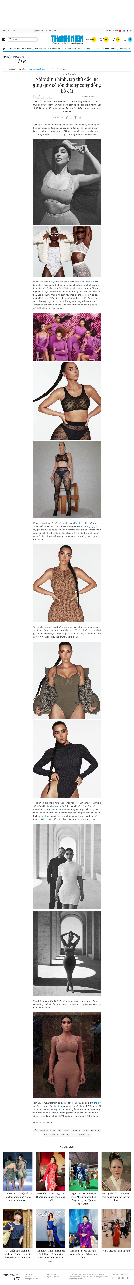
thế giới (97, 1103)
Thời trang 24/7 (9, 69)
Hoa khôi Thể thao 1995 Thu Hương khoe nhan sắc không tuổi (50, 1197)
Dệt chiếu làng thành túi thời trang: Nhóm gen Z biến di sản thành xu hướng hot (18, 1254)
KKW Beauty (84, 1135)
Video (107, 49)
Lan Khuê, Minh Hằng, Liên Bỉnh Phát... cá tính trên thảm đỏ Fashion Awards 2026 (51, 1255)
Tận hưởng (56, 69)
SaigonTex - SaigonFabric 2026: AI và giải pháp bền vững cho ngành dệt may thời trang (83, 1198)
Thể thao (81, 49)
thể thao (45, 816)
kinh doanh (58, 1106)
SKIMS (85, 1130)
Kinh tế (23, 49)
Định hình (76, 1130)
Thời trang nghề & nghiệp (39, 69)
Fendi (66, 1130)
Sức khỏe (38, 49)
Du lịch (60, 49)
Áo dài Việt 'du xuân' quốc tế (116, 1250)
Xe (103, 49)
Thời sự (9, 49)
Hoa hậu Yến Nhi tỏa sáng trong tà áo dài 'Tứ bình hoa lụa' (83, 1254)
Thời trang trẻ (124, 49)
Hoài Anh (40, 96)
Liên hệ (55, 31)
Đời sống (30, 49)
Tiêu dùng (114, 49)
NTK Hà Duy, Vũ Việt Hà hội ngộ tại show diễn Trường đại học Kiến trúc (18, 1197)
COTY (52, 1130)
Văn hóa (68, 49)
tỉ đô (74, 1135)
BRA (59, 1130)
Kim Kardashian (81, 523)
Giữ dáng (22, 69)
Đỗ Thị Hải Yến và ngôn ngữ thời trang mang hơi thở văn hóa (116, 1197)
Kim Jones (95, 1130)
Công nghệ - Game (93, 49)
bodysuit (55, 806)
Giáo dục (53, 49)
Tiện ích (48, 31)
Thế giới (16, 49)
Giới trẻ (46, 49)
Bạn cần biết (38, 31)
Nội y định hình (41, 1130)
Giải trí (74, 49)
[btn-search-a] (10, 39)
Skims (87, 282)
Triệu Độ (65, 1135)
